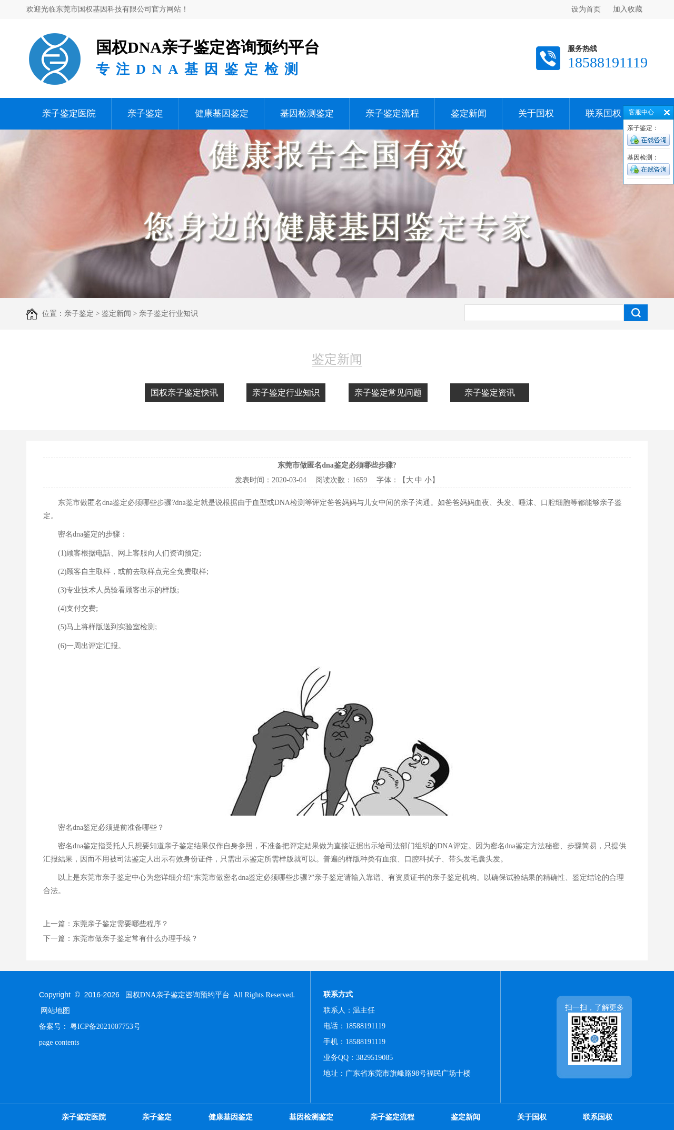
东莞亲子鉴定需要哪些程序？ (120, 924)
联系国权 (603, 113)
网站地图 (55, 1011)
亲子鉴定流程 (392, 113)
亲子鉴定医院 (69, 113)
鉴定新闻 (469, 113)
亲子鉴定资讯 (489, 392)
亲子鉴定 (145, 113)
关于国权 (536, 113)
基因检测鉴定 (307, 113)
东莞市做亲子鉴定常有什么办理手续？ (135, 939)
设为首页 (586, 9)
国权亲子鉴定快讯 (184, 392)
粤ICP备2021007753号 (105, 1026)
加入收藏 (627, 9)
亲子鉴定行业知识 (286, 392)
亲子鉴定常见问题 (388, 392)
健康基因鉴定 (222, 113)
